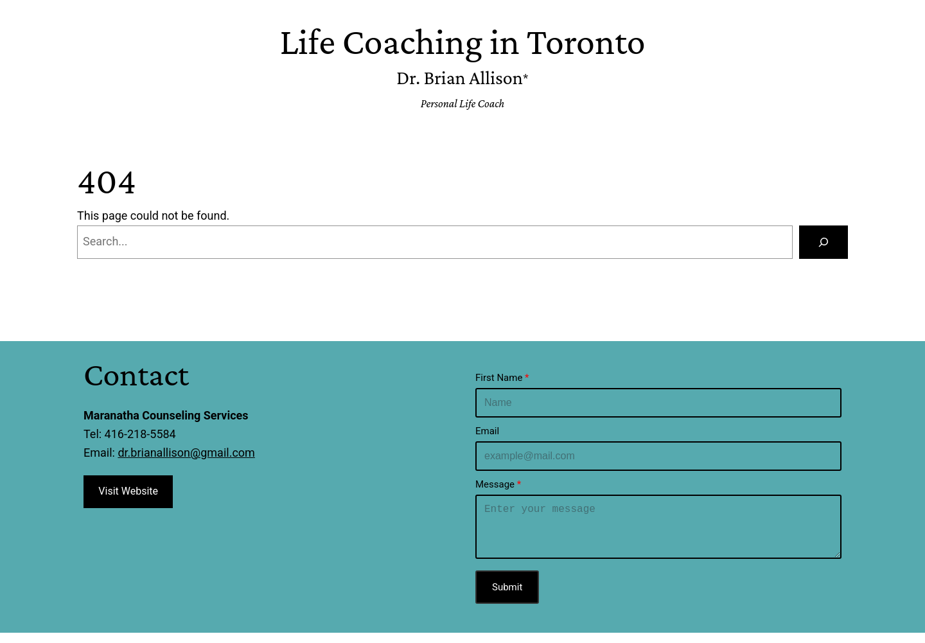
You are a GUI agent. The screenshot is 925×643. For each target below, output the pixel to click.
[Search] (823, 242)
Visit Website (128, 491)
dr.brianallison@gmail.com (186, 452)
